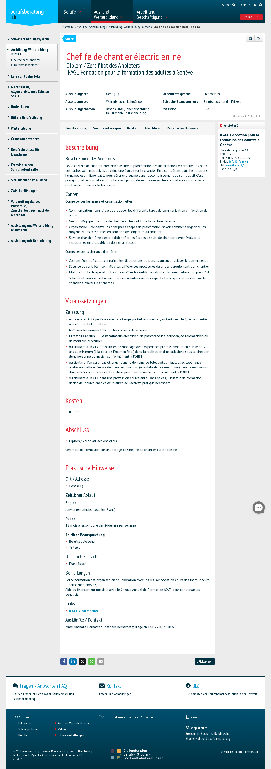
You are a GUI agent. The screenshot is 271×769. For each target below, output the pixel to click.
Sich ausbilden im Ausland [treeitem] (29, 180)
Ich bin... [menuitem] (251, 17)
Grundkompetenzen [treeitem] (25, 138)
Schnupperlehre (28, 729)
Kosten (132, 128)
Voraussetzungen (107, 128)
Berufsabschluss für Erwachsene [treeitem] (25, 151)
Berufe (22, 735)
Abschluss (153, 128)
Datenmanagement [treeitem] (26, 65)
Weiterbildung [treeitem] (21, 128)
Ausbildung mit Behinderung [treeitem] (31, 240)
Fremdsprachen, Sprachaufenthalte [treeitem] (24, 167)
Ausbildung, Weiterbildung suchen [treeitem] (29, 52)
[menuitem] (75, 11)
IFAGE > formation (83, 610)
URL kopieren (205, 661)
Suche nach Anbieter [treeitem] (27, 60)
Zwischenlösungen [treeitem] (24, 190)
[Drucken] (250, 38)
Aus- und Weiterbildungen (74, 723)
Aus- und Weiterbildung (91, 27)
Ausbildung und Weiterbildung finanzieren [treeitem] (32, 227)
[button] (64, 661)
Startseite (68, 27)
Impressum (252, 751)
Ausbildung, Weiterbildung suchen (129, 27)
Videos (62, 729)
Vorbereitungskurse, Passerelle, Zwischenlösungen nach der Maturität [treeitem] (30, 208)
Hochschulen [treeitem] (20, 106)
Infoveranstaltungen (71, 735)
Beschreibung (76, 128)
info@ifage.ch (238, 161)
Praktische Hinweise (183, 128)
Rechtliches (237, 751)
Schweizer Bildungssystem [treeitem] (30, 39)
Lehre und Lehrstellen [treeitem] (26, 76)
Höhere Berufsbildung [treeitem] (26, 117)
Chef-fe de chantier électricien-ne (177, 27)
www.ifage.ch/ (235, 165)
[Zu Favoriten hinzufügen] (259, 38)
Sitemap (224, 751)
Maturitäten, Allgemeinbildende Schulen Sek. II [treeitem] (30, 91)
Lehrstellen (25, 723)
